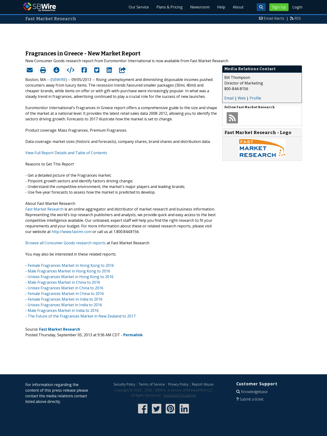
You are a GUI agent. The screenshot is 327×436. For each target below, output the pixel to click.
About (238, 7)
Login (297, 7)
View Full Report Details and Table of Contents (66, 152)
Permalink (133, 334)
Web (242, 98)
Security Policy (124, 384)
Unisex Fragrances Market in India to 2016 (65, 304)
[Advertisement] (163, 34)
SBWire (39, 6)
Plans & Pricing (169, 7)
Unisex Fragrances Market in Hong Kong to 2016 (70, 276)
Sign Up (279, 7)
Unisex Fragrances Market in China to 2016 (65, 288)
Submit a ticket (251, 399)
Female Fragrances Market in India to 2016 (65, 299)
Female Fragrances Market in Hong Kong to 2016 (71, 265)
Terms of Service (152, 384)
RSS (297, 18)
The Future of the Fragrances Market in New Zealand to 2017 (81, 316)
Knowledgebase (254, 391)
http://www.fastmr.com (71, 231)
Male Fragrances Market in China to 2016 (64, 282)
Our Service (139, 7)
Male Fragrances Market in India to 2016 (63, 310)
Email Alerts (274, 18)
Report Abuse (203, 384)
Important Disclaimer (180, 395)
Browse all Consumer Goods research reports (65, 242)
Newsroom (200, 7)
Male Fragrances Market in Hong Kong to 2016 (69, 271)
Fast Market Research (44, 209)
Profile (255, 98)
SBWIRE (59, 79)
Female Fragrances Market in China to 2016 (66, 293)
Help (221, 7)
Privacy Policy (178, 384)
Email (229, 98)
